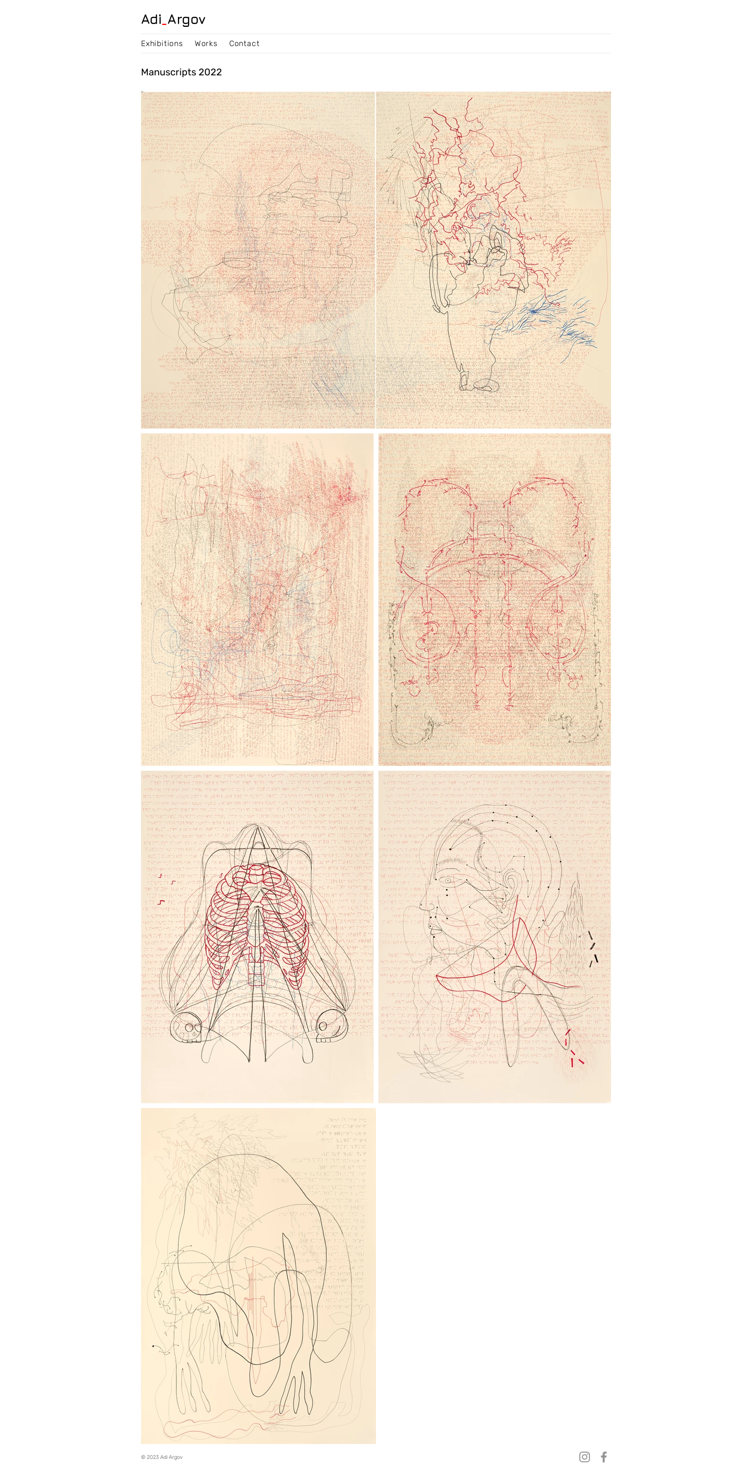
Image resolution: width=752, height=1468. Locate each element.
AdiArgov (173, 19)
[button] (162, 43)
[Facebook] (604, 1457)
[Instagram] (584, 1457)
